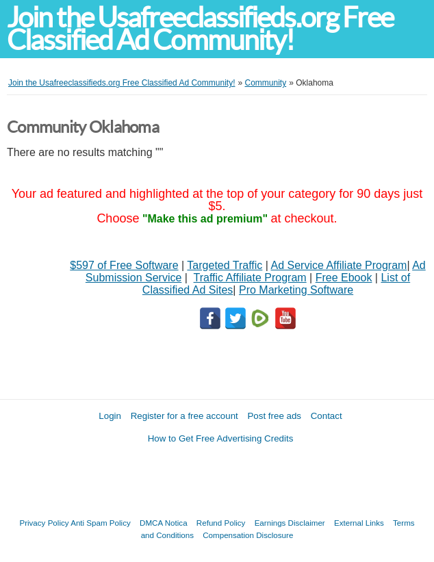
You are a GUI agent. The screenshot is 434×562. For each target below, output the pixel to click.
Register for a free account (184, 416)
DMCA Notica (164, 522)
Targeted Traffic (224, 265)
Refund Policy (221, 522)
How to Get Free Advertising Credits (221, 438)
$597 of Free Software (124, 265)
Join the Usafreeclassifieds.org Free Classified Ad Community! (200, 28)
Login (110, 416)
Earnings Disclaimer (290, 522)
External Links (359, 522)
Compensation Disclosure (248, 535)
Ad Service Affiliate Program (339, 265)
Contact (326, 416)
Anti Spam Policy (101, 522)
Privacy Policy (43, 522)
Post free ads (274, 416)
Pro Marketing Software (296, 290)
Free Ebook (344, 277)
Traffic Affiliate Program (250, 277)
